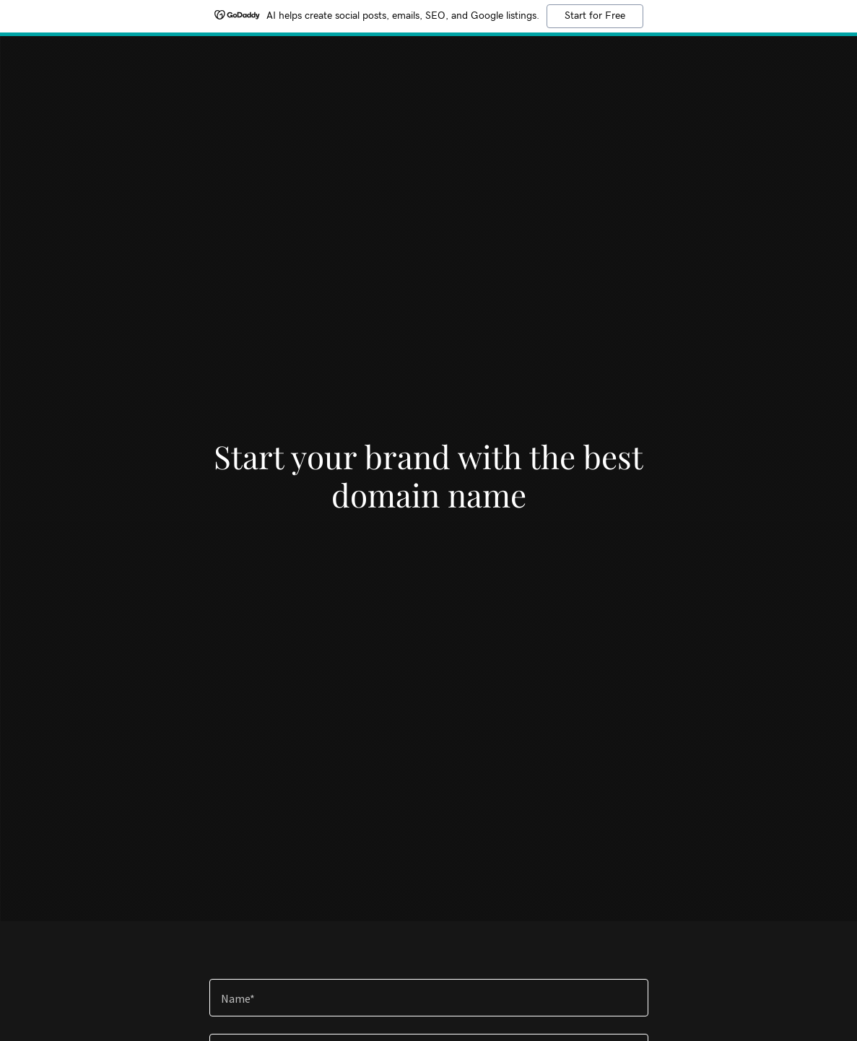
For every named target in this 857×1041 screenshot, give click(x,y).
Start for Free (595, 16)
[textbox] (428, 997)
